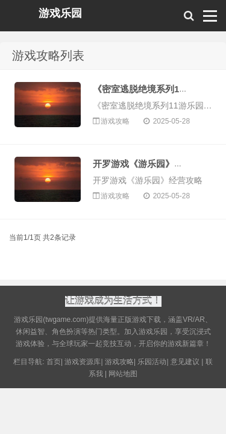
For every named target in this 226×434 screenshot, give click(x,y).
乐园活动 (151, 363)
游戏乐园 (60, 13)
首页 (53, 363)
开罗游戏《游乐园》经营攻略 (151, 164)
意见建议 (185, 363)
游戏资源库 (82, 363)
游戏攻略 (116, 121)
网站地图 (122, 375)
